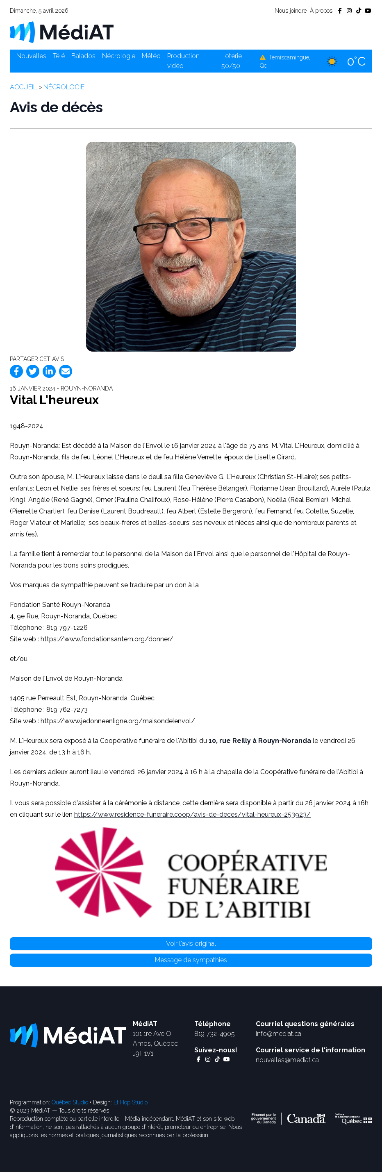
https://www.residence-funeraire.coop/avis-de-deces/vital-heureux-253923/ (192, 814)
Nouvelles (31, 56)
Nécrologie (118, 56)
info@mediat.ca (278, 1034)
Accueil (23, 87)
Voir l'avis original (191, 943)
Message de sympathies (191, 960)
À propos (321, 10)
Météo (151, 56)
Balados (83, 56)
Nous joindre (291, 10)
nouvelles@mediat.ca (287, 1060)
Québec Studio (70, 1102)
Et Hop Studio (131, 1102)
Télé (59, 56)
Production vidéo (183, 61)
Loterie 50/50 (231, 61)
